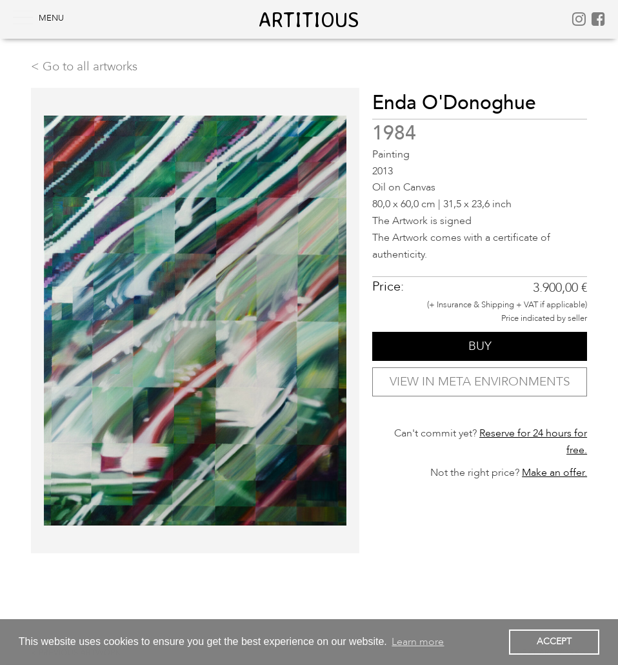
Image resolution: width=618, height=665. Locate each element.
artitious (309, 19)
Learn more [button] (418, 642)
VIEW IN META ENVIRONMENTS (480, 381)
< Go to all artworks (84, 66)
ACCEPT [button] (554, 641)
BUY (480, 346)
